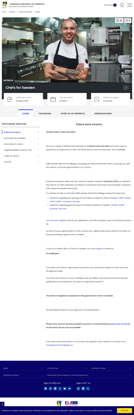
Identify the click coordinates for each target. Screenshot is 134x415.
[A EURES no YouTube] (65, 388)
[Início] (4, 5)
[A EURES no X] (60, 388)
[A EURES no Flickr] (69, 388)
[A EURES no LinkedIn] (55, 388)
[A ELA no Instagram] (78, 388)
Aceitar (124, 410)
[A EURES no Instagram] (50, 388)
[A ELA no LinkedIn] (83, 388)
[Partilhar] (125, 87)
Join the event (52, 220)
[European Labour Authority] (71, 403)
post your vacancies (120, 324)
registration (79, 310)
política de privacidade (102, 410)
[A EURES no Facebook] (45, 388)
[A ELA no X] (88, 388)
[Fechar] (2, 404)
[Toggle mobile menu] (129, 5)
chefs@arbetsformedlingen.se (59, 345)
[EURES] (59, 403)
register (99, 248)
